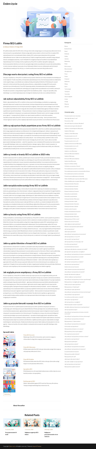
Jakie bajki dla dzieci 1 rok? (71, 118)
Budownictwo (68, 48)
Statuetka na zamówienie (71, 194)
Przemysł (67, 79)
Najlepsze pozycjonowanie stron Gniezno (51, 434)
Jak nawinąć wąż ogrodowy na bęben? (74, 261)
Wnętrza (67, 104)
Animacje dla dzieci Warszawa (72, 199)
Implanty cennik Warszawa (71, 133)
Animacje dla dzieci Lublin (71, 201)
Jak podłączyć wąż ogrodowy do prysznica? (75, 234)
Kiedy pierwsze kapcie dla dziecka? (73, 126)
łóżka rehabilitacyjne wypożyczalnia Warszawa (76, 178)
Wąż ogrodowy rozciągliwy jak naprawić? (75, 282)
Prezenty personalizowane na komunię (74, 176)
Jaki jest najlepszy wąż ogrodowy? (73, 277)
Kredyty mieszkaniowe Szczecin (72, 211)
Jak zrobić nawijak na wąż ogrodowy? (74, 361)
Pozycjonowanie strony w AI (72, 138)
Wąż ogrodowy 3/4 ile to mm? (72, 219)
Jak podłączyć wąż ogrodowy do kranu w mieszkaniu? (78, 254)
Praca (66, 74)
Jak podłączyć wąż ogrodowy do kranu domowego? (77, 316)
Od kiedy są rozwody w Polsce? (72, 166)
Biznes (66, 46)
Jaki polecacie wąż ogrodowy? (72, 264)
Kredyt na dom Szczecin (71, 209)
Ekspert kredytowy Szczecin (72, 191)
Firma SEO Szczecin (28, 335)
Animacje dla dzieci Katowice (72, 204)
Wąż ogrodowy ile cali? (70, 356)
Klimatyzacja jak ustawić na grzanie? (73, 304)
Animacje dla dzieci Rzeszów (72, 183)
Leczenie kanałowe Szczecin (72, 246)
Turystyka (67, 94)
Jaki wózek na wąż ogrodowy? (72, 339)
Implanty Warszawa (69, 131)
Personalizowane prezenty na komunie (74, 173)
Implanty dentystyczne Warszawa (73, 143)
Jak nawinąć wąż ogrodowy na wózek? (74, 256)
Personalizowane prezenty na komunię (74, 168)
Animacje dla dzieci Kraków (71, 189)
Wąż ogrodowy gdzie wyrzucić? (72, 366)
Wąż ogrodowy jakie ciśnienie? (72, 354)
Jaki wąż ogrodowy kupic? (71, 309)
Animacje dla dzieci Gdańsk (71, 206)
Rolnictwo (67, 81)
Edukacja (67, 53)
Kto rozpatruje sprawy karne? (72, 334)
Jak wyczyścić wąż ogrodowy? (72, 239)
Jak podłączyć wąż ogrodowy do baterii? (75, 272)
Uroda (66, 99)
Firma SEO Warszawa (29, 347)
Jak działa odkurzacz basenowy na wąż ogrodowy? (77, 307)
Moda (66, 64)
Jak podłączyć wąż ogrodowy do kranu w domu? (76, 336)
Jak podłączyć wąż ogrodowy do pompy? (75, 346)
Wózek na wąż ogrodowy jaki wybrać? (74, 226)
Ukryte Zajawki (68, 96)
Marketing (7, 394)
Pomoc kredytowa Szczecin (71, 186)
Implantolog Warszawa (70, 161)
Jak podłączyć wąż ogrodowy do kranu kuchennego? (78, 292)
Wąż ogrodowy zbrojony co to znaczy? (74, 329)
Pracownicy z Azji (69, 121)
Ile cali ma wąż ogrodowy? (71, 244)
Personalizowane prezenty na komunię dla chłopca (77, 171)
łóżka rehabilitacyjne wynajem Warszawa (75, 181)
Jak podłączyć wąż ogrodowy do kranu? (74, 319)
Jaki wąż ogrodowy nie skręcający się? (74, 241)
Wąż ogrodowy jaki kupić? (71, 341)
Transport (67, 91)
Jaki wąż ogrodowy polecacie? (72, 259)
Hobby (66, 56)
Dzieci (66, 51)
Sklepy (66, 84)
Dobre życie (10, 3)
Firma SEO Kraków (28, 359)
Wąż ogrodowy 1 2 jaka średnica (72, 321)
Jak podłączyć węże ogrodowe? (72, 289)
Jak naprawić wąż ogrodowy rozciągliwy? (75, 251)
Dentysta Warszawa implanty (72, 153)
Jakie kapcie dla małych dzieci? (72, 359)
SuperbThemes (37, 446)
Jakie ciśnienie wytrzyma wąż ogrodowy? (75, 269)
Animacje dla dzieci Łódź (71, 214)
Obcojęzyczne (68, 71)
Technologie (68, 89)
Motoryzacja (68, 66)
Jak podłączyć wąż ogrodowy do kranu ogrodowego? (78, 279)
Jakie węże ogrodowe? (70, 231)
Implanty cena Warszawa (71, 151)
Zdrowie (67, 106)
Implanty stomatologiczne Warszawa (74, 128)
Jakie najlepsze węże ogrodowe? (73, 224)
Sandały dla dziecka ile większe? (72, 274)
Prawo (66, 76)
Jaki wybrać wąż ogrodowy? (71, 299)
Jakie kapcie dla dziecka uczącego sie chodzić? (76, 249)
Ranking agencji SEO (29, 381)
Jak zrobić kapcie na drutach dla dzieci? (74, 123)
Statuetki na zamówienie (71, 196)
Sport (66, 86)
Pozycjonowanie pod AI (70, 148)
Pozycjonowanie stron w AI (71, 141)
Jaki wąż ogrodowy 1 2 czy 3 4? (72, 236)
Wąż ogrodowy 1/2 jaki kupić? (72, 287)
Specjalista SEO (27, 369)
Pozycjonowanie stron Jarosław (72, 116)
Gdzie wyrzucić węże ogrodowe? (73, 284)
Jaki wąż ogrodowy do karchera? (73, 364)
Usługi (66, 101)
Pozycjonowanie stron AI (71, 136)
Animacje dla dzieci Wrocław (72, 216)
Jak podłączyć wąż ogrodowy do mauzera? (75, 324)
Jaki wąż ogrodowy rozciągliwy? (72, 302)
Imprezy (67, 58)
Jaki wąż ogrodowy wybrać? (71, 344)
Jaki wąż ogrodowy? (69, 229)
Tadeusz (7, 47)
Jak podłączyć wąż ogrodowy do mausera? (75, 349)
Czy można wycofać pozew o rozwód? (74, 297)
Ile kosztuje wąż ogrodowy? (71, 326)
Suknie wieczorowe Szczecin (72, 221)
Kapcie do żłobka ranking (71, 163)
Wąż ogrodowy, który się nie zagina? (73, 331)
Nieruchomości (68, 69)
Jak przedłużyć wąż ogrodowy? (72, 294)
